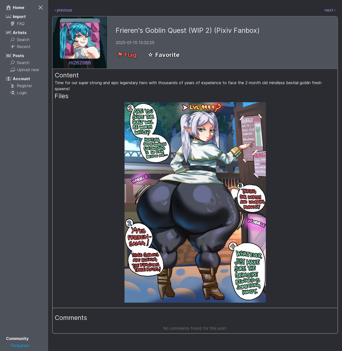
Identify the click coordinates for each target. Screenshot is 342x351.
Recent (20, 46)
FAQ (17, 23)
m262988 (80, 63)
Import (16, 16)
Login (18, 92)
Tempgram (19, 345)
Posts (15, 55)
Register (21, 85)
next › (330, 10)
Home (15, 7)
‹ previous (63, 10)
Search (20, 39)
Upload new (24, 69)
